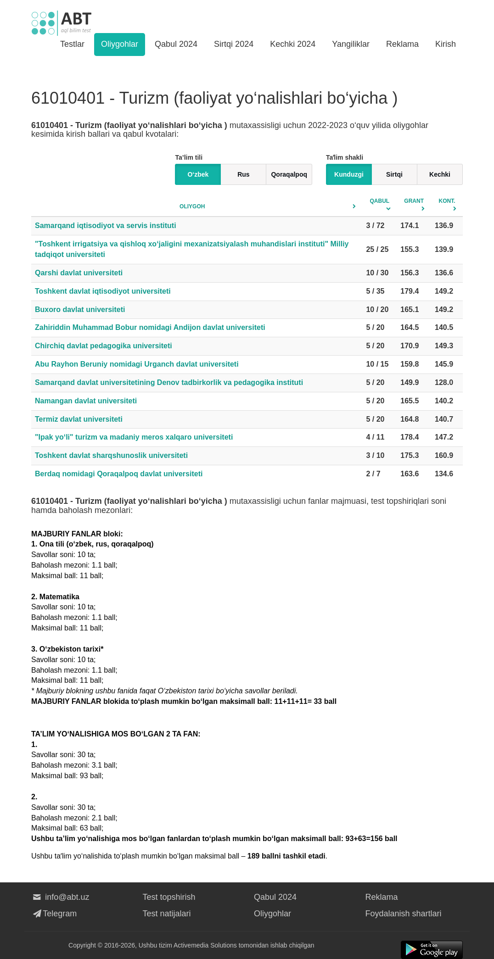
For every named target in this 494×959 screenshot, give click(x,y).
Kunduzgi (349, 174)
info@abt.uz (60, 897)
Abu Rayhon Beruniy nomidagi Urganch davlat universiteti (137, 364)
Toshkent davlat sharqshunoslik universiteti (111, 455)
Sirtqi (394, 174)
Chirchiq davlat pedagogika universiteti (103, 346)
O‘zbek (197, 174)
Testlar (72, 44)
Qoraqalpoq (289, 174)
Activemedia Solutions (205, 945)
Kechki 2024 (292, 44)
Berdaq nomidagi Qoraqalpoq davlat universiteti (118, 474)
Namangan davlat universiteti (86, 401)
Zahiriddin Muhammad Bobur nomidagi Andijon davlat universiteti (150, 327)
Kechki (439, 174)
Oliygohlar (119, 44)
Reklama (402, 44)
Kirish (445, 44)
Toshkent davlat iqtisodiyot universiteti (103, 291)
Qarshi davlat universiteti (79, 273)
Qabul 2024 (176, 44)
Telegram (54, 913)
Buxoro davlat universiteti (80, 309)
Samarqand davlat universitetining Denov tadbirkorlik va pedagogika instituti (169, 382)
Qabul (380, 201)
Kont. (447, 201)
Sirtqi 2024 (233, 44)
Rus (243, 174)
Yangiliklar (351, 44)
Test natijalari (167, 913)
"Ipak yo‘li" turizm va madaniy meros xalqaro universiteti (134, 437)
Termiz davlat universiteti (79, 419)
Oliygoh (192, 206)
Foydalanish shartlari (403, 913)
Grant (414, 201)
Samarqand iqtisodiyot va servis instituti (105, 225)
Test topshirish (169, 897)
